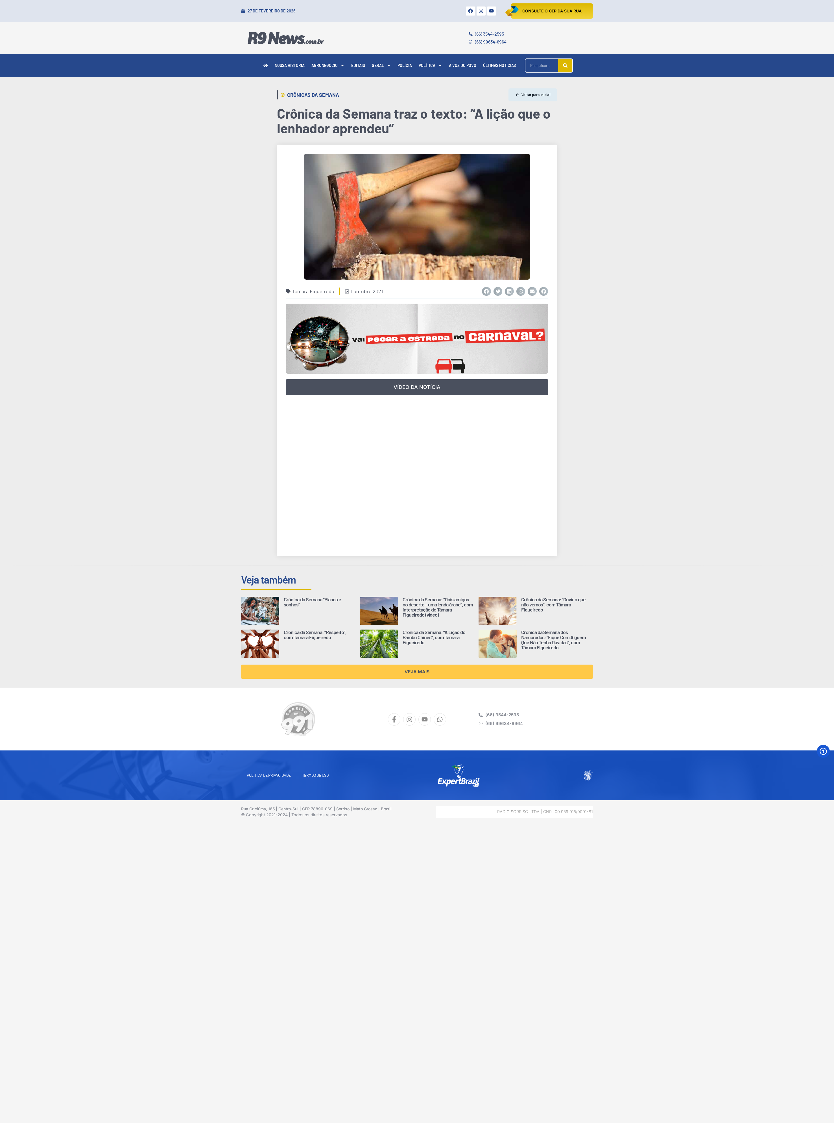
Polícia (405, 65)
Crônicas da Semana (313, 95)
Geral (381, 65)
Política (430, 65)
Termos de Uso (315, 775)
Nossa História (290, 65)
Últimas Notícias (499, 65)
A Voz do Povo (462, 65)
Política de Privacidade (269, 775)
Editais (358, 65)
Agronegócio (327, 65)
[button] (486, 291)
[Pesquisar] (565, 65)
